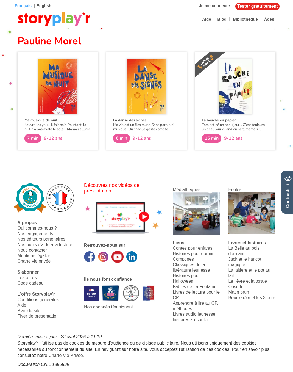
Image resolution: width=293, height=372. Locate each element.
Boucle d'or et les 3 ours (251, 297)
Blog (222, 19)
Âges (269, 19)
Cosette (235, 286)
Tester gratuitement (257, 6)
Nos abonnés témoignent (108, 307)
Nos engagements (35, 233)
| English (42, 5)
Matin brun (238, 292)
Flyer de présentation (38, 316)
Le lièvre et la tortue (247, 281)
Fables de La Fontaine (194, 286)
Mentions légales (34, 255)
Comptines (183, 259)
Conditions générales (38, 299)
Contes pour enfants (192, 248)
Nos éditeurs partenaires (41, 239)
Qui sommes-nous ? (37, 228)
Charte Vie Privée (65, 355)
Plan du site (29, 310)
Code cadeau (31, 283)
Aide (206, 19)
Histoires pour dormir (193, 253)
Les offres (27, 277)
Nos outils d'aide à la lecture (45, 244)
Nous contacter (32, 250)
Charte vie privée (34, 261)
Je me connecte (214, 5)
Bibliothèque (245, 19)
